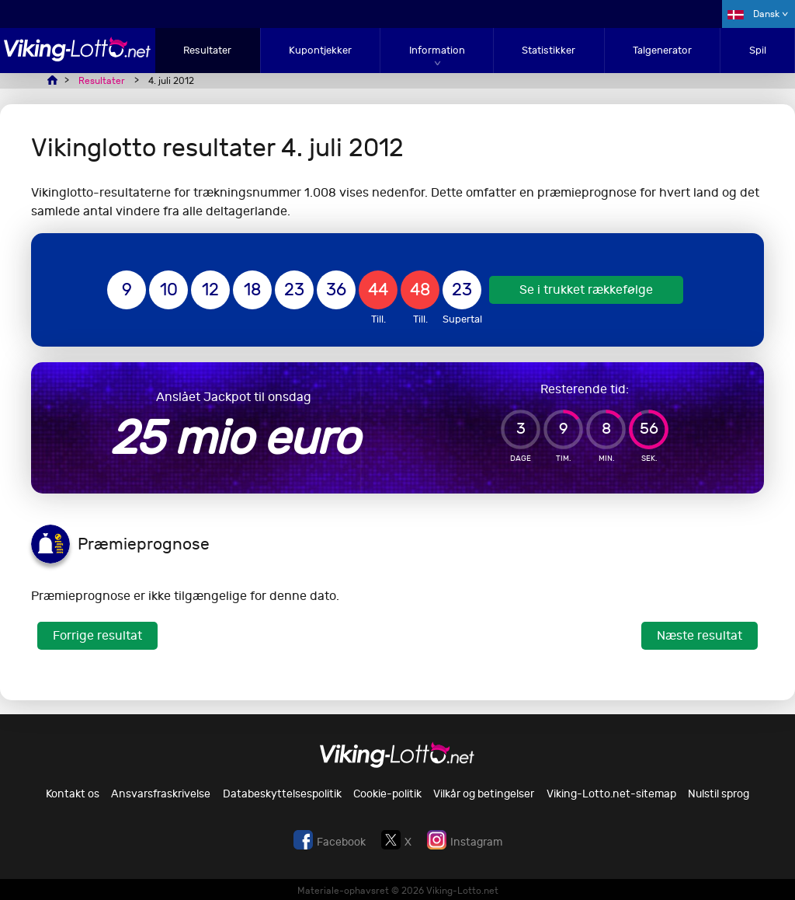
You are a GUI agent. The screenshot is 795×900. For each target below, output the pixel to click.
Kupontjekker (320, 50)
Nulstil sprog (718, 794)
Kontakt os (72, 794)
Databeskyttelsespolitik (282, 794)
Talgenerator (662, 50)
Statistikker (548, 50)
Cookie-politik (387, 794)
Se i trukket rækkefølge (586, 289)
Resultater (207, 50)
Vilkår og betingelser (483, 794)
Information (437, 50)
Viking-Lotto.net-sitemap (611, 794)
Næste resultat (699, 635)
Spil (757, 50)
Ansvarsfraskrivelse (160, 794)
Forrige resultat (97, 635)
